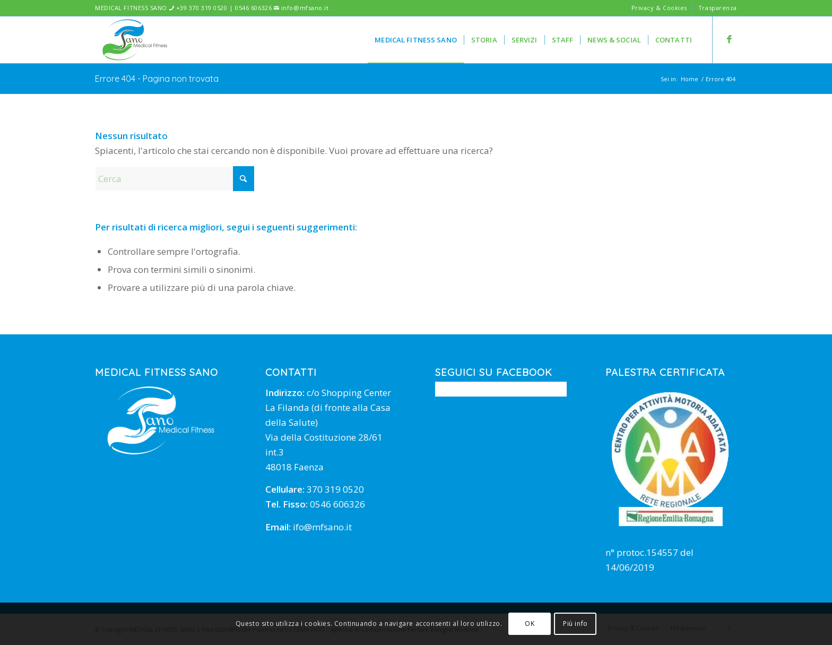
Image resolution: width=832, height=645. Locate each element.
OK (529, 623)
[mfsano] (135, 39)
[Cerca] (174, 178)
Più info (575, 623)
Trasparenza (717, 8)
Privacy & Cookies (659, 8)
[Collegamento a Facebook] (729, 39)
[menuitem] (659, 8)
